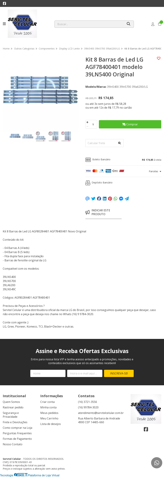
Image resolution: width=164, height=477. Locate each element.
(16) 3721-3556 (87, 402)
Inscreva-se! (119, 373)
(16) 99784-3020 (88, 407)
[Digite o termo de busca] (89, 24)
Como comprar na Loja (17, 428)
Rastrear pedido (13, 407)
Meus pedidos (49, 413)
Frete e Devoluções (15, 422)
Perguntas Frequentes (17, 433)
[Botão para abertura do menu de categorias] (4, 24)
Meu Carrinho (49, 418)
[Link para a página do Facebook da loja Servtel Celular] (4, 3)
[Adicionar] (87, 122)
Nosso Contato (12, 444)
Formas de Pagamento (17, 439)
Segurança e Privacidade (11, 415)
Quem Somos (11, 402)
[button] (123, 159)
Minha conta (48, 407)
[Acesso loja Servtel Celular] (153, 24)
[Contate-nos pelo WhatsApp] (156, 462)
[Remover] (87, 126)
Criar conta (47, 402)
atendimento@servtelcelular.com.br (101, 413)
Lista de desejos (50, 424)
